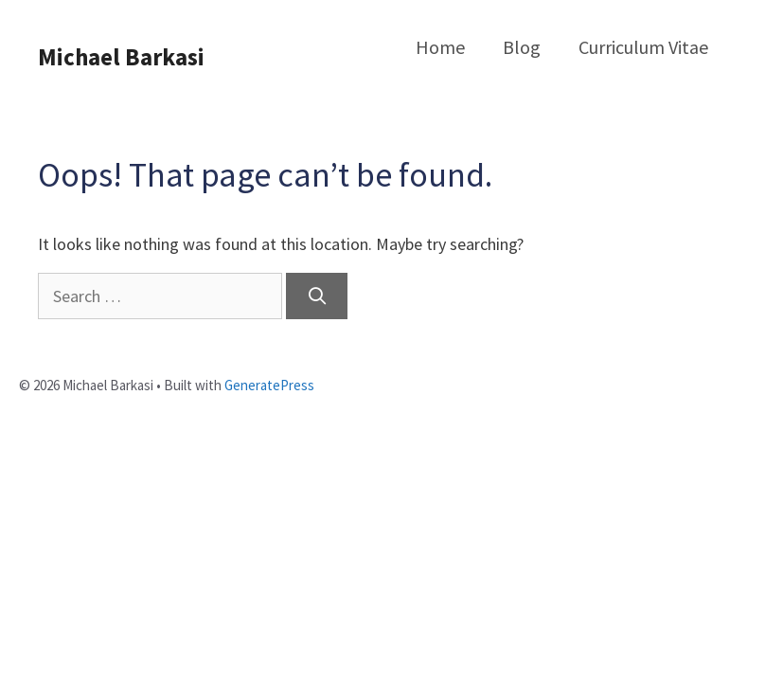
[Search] (316, 296)
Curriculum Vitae (643, 47)
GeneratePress (269, 385)
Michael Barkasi (121, 57)
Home (440, 47)
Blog (522, 47)
